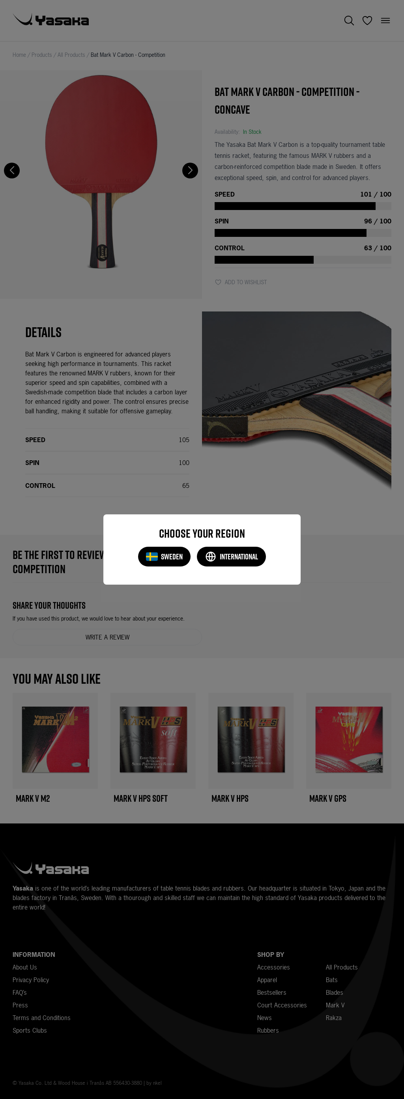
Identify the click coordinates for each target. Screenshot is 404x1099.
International (231, 557)
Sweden (164, 557)
